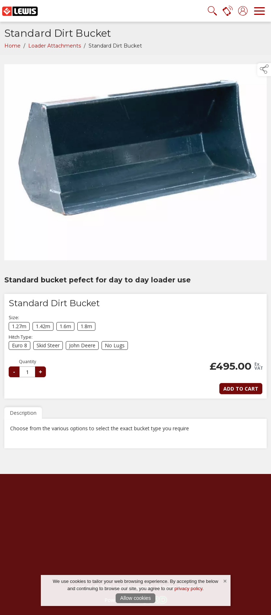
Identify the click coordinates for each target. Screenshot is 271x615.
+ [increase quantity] (40, 373)
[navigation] (259, 10)
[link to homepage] (20, 11)
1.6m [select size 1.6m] (65, 327)
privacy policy (188, 588)
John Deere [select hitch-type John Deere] (82, 347)
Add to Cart (240, 390)
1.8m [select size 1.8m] (86, 327)
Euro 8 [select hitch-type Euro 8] (19, 347)
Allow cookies (135, 598)
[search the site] (212, 11)
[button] (264, 69)
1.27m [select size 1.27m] (19, 327)
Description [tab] (23, 414)
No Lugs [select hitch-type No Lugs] (115, 347)
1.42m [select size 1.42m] (43, 327)
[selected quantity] (27, 373)
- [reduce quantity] (14, 373)
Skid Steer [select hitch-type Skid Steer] (48, 347)
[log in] (243, 11)
